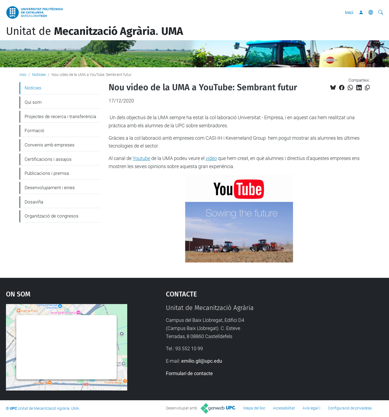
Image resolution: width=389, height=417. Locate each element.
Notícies (39, 74)
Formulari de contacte (189, 373)
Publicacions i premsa (47, 173)
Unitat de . (94, 31)
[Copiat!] (367, 88)
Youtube (141, 158)
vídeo (211, 158)
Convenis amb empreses (50, 145)
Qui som (33, 102)
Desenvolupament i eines (50, 187)
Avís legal (310, 408)
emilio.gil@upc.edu (201, 361)
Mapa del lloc (254, 408)
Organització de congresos (52, 216)
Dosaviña (34, 202)
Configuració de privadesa (350, 408)
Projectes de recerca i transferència (60, 116)
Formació (34, 130)
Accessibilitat (284, 408)
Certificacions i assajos (48, 159)
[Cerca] (380, 12)
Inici (349, 12)
